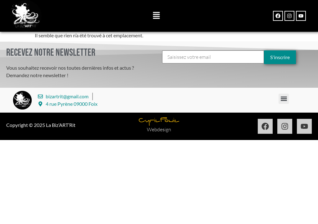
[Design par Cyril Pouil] (159, 121)
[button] (156, 16)
